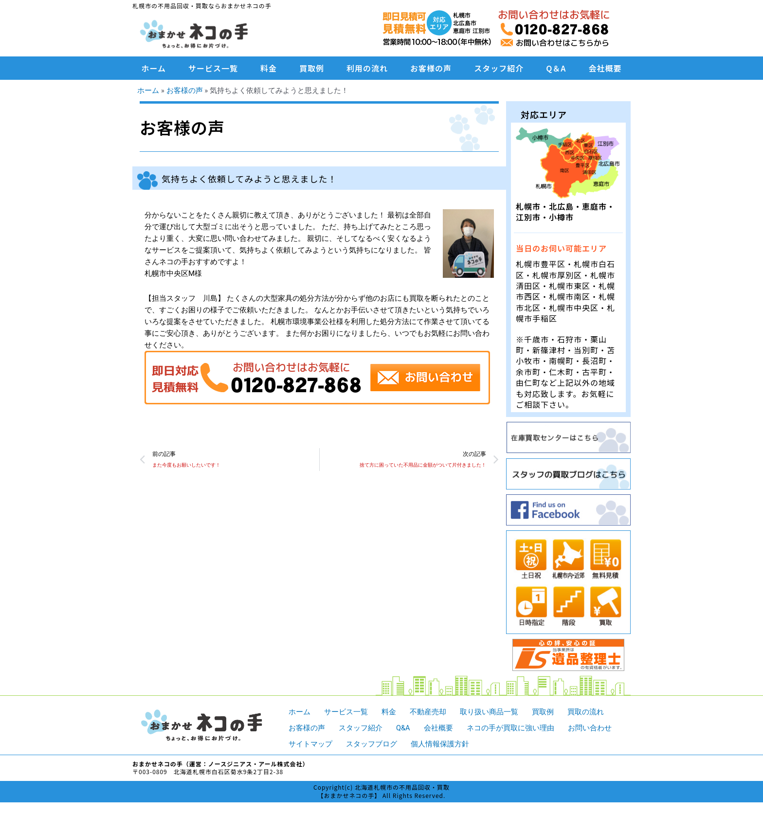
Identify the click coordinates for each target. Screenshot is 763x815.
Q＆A (556, 68)
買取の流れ (585, 711)
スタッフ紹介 (499, 68)
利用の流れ (367, 68)
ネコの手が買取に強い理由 (510, 727)
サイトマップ (310, 743)
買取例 (311, 68)
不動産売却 (428, 711)
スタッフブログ (371, 743)
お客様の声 (431, 68)
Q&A (403, 727)
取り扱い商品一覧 (489, 711)
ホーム (154, 68)
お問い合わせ (590, 727)
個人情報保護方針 (440, 743)
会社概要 (604, 68)
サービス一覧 (213, 68)
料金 (268, 68)
